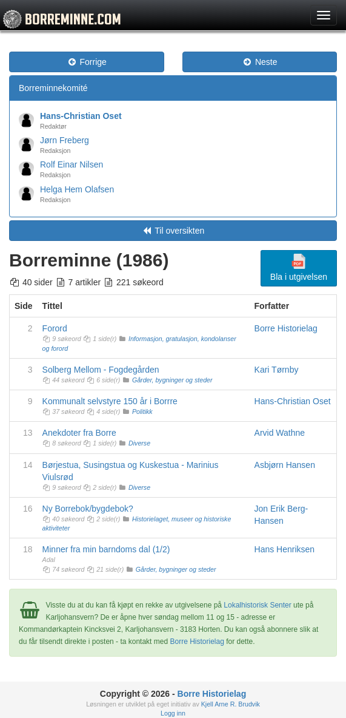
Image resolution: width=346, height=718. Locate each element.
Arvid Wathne (280, 433)
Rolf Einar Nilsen (71, 164)
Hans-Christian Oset (81, 116)
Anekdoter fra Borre (79, 433)
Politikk (142, 411)
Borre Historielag (286, 328)
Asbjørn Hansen (285, 465)
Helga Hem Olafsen (77, 189)
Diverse (139, 443)
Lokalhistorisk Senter (257, 605)
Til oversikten (173, 230)
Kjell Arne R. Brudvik (230, 704)
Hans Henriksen (285, 549)
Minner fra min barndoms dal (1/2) (106, 549)
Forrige (87, 62)
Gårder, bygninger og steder (172, 380)
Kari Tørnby (277, 369)
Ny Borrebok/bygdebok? (87, 508)
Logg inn (173, 713)
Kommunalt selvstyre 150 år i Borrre (110, 401)
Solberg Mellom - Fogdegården (100, 369)
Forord (54, 328)
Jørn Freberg (64, 140)
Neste (259, 62)
